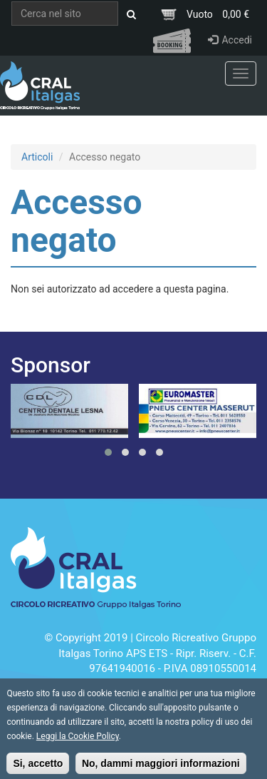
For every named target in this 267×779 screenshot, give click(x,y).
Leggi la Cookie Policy (77, 742)
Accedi (230, 40)
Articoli (37, 157)
